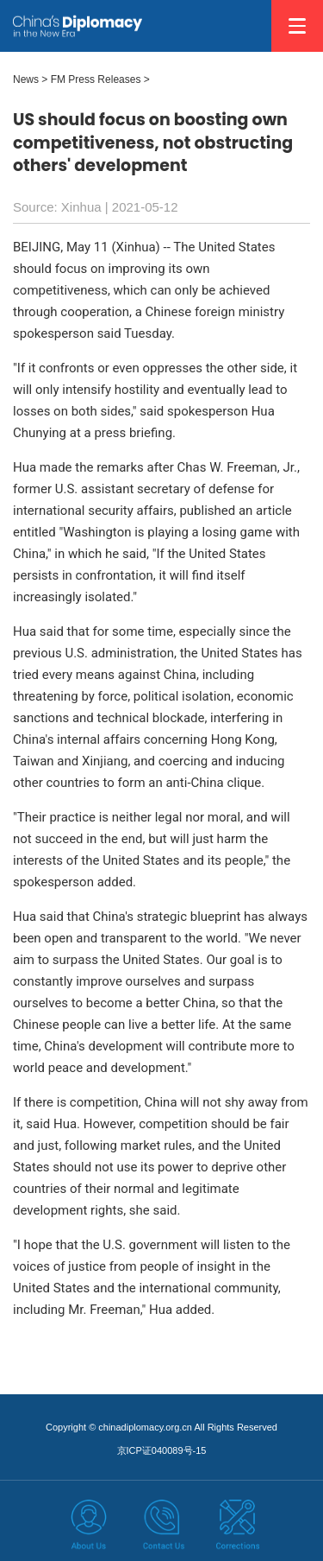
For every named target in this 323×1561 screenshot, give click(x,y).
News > (30, 79)
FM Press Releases (96, 79)
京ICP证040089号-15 (162, 1450)
